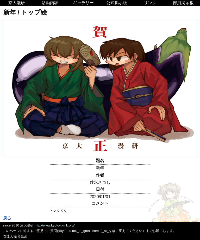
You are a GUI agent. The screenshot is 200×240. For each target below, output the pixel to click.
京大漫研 (16, 3)
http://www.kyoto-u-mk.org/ (55, 225)
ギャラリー (83, 3)
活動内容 (50, 3)
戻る (7, 218)
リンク (150, 3)
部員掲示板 (183, 3)
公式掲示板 (116, 3)
